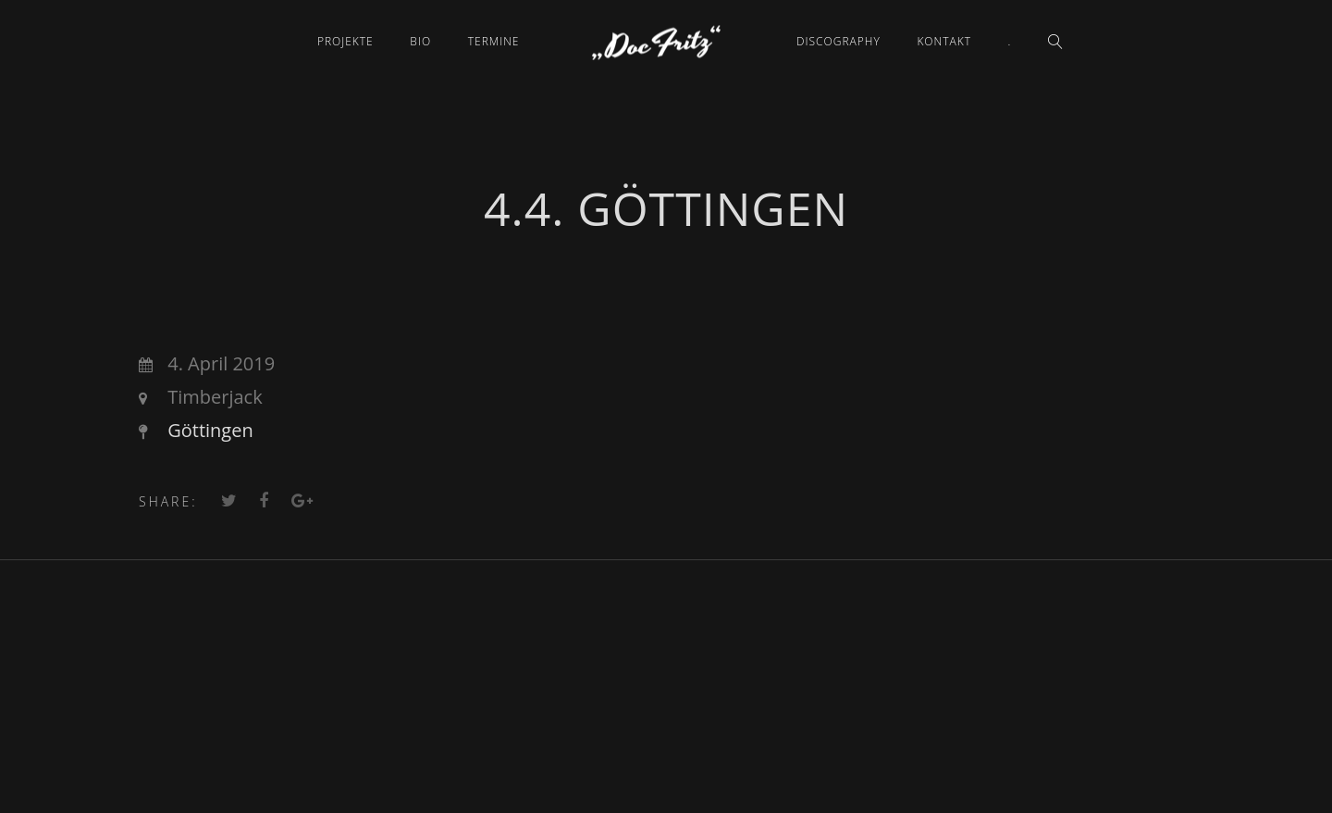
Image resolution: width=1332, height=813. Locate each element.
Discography (838, 41)
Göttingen (210, 430)
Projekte (345, 41)
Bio (420, 41)
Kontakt (944, 41)
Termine (494, 41)
